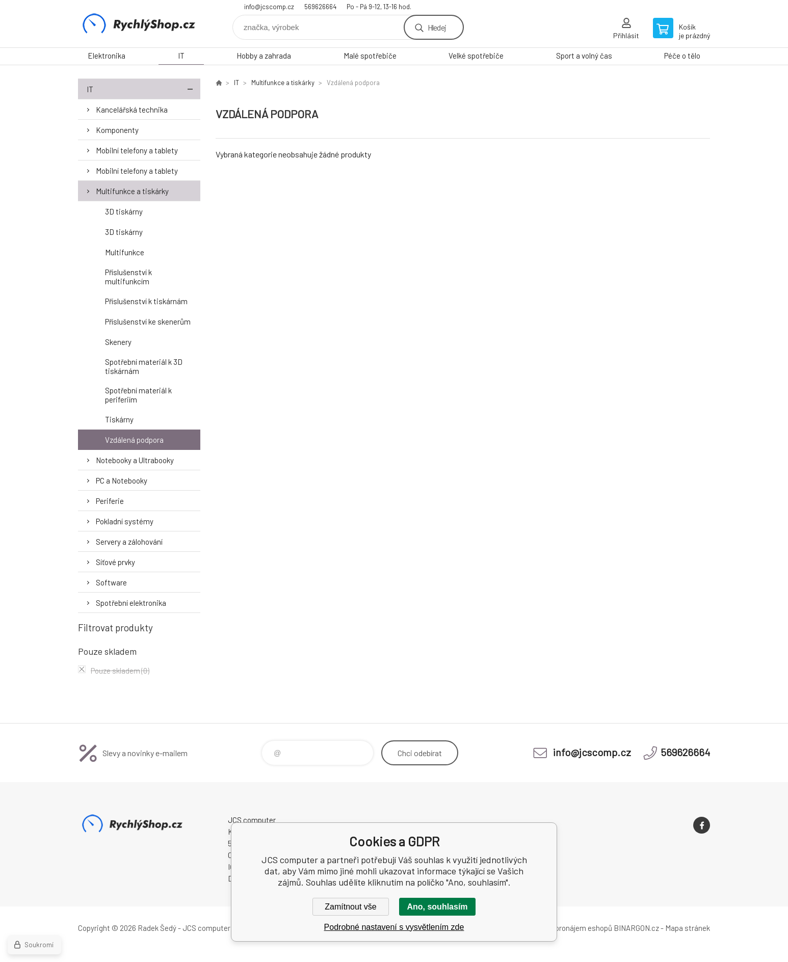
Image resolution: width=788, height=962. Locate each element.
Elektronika (106, 55)
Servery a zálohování (129, 541)
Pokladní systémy (124, 521)
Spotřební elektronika (131, 602)
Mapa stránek (687, 927)
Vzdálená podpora (134, 439)
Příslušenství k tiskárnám (146, 301)
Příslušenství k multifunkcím (128, 277)
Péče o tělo (682, 55)
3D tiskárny (124, 211)
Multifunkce (124, 252)
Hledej (437, 27)
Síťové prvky (115, 562)
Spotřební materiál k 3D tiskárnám (143, 366)
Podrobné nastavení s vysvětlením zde (394, 927)
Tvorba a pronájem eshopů (569, 927)
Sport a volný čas (584, 55)
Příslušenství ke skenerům (148, 321)
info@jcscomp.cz (269, 7)
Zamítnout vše (350, 906)
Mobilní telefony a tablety (137, 150)
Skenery (118, 341)
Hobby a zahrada (264, 55)
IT (181, 55)
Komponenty (117, 130)
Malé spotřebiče (370, 55)
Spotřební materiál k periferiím (138, 395)
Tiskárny (119, 419)
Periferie (110, 500)
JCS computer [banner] (139, 23)
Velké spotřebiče (476, 55)
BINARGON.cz (636, 927)
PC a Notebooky (121, 480)
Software (111, 582)
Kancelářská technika (132, 109)
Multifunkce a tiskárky (132, 191)
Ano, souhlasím (437, 906)
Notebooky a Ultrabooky (135, 460)
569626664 (320, 7)
